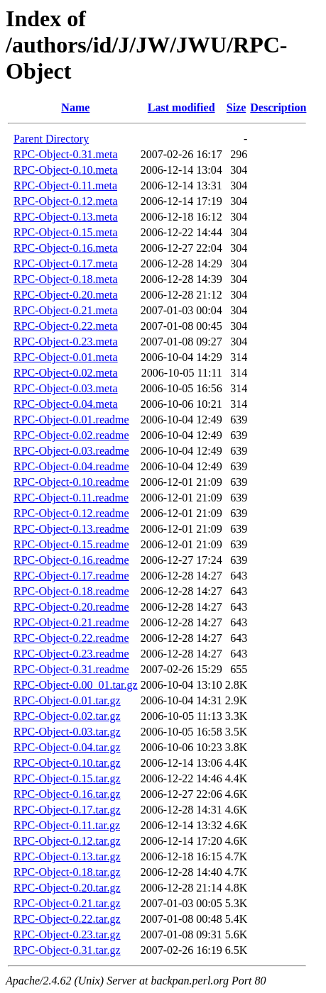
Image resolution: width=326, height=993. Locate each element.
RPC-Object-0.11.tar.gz (66, 825)
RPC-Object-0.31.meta (65, 154)
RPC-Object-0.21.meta (65, 310)
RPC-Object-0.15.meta (65, 232)
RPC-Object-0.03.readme (71, 451)
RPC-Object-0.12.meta (65, 201)
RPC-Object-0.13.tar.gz (67, 856)
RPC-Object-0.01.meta (65, 357)
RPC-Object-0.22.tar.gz (67, 919)
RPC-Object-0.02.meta (65, 373)
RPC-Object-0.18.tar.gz (67, 872)
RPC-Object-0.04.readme (71, 466)
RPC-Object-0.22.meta (65, 326)
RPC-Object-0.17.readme (71, 576)
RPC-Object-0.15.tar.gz (67, 778)
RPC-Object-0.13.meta (65, 217)
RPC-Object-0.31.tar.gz (67, 950)
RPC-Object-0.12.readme (71, 513)
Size (236, 107)
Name (75, 107)
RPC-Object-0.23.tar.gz (67, 934)
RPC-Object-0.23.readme (71, 654)
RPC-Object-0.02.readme (71, 435)
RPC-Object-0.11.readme (71, 498)
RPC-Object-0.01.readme (71, 420)
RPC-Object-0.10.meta (65, 170)
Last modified (181, 107)
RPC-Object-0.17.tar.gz (67, 810)
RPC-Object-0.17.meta (65, 263)
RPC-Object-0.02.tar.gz (67, 716)
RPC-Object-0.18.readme (71, 591)
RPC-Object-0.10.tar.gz (67, 763)
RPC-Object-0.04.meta (65, 404)
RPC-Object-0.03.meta (65, 388)
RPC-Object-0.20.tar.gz (67, 888)
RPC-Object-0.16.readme (71, 560)
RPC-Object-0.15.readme (71, 544)
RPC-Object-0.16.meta (65, 248)
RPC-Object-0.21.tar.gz (67, 903)
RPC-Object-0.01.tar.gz (67, 700)
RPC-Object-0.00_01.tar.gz (75, 685)
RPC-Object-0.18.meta (65, 279)
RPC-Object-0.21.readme (71, 622)
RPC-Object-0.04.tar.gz (67, 747)
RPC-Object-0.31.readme (71, 669)
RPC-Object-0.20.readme (71, 607)
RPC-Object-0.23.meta (65, 341)
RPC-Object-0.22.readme (71, 638)
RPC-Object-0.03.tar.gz (67, 732)
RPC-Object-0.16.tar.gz (67, 794)
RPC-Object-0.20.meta (65, 295)
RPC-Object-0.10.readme (71, 482)
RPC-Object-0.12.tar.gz (67, 841)
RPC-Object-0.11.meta (65, 185)
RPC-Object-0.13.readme (71, 529)
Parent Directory (51, 139)
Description (278, 107)
